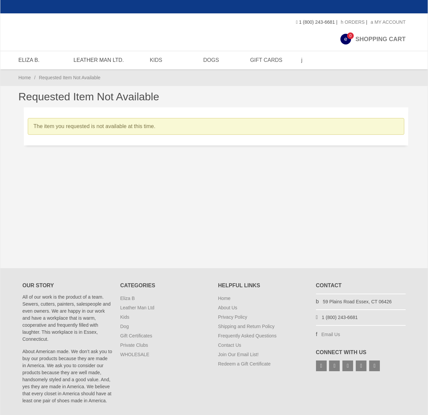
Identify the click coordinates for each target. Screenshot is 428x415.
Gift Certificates (136, 335)
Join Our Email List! (238, 354)
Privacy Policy (232, 317)
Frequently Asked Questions (247, 335)
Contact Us (229, 345)
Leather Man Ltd (137, 307)
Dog (124, 326)
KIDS (155, 60)
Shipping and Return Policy (246, 326)
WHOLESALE (134, 354)
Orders (353, 22)
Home (24, 77)
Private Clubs (134, 345)
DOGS (210, 60)
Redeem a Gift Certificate (244, 364)
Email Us (330, 334)
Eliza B (127, 298)
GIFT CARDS (264, 60)
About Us (227, 307)
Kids (124, 317)
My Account (388, 22)
